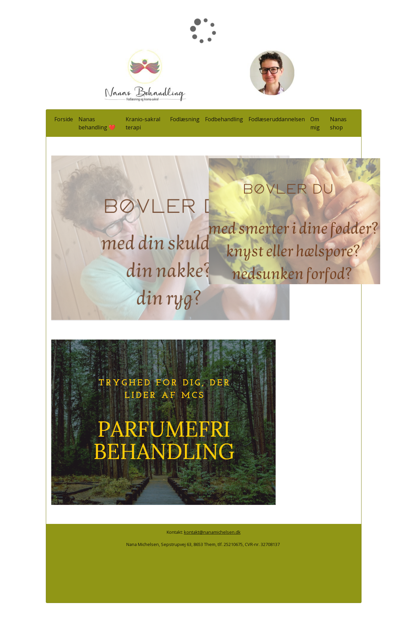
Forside (63, 119)
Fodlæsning (185, 119)
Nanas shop (338, 123)
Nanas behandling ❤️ (96, 123)
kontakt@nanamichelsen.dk (212, 532)
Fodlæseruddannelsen (276, 119)
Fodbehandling (224, 119)
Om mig (315, 123)
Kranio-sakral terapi (143, 123)
